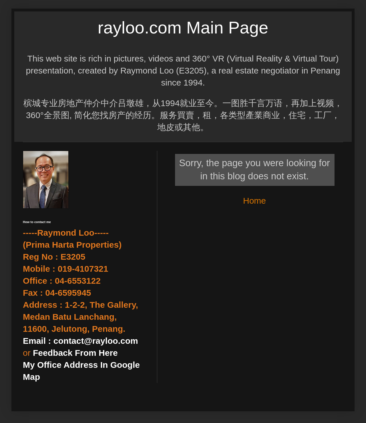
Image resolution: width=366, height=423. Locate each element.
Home (254, 200)
